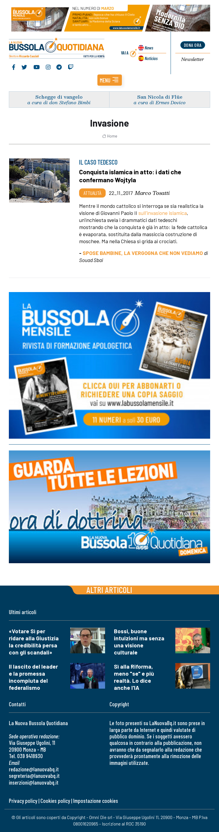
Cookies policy (55, 800)
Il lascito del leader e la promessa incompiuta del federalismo (33, 677)
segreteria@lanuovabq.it (34, 775)
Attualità (92, 193)
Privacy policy (23, 800)
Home (109, 136)
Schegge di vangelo (59, 96)
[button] (110, 80)
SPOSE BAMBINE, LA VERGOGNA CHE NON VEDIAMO (143, 253)
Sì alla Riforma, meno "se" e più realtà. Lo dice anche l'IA (134, 677)
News (149, 47)
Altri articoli (109, 589)
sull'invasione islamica (162, 213)
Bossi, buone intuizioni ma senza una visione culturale (139, 642)
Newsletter (192, 59)
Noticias (151, 58)
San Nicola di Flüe (159, 96)
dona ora (193, 45)
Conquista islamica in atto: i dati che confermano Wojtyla (130, 175)
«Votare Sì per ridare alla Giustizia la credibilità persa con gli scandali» (34, 642)
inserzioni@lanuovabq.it (33, 782)
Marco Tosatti (152, 193)
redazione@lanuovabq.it (34, 769)
